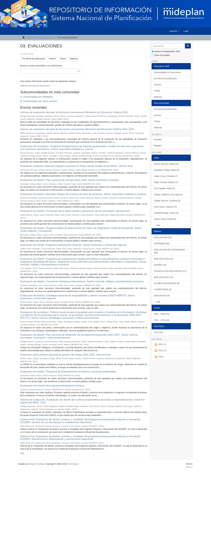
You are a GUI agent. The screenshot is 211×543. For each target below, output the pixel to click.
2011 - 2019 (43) (162, 320)
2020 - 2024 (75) (162, 314)
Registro (158, 145)
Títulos (63, 58)
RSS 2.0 (160, 350)
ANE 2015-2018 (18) (163, 259)
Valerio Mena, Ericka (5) (165, 219)
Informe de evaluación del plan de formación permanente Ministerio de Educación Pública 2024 (74, 112)
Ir (78, 71)
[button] (174, 31)
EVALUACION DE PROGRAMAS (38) (169, 251)
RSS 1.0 (160, 344)
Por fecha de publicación (33, 58)
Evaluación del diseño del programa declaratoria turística (52, 385)
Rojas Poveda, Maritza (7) (166, 182)
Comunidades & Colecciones (167, 72)
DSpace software (37, 464)
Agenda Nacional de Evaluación (35, 85)
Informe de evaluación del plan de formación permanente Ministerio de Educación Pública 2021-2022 (77, 129)
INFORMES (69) (161, 243)
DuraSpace (73, 464)
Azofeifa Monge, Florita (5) (166, 213)
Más (22, 453)
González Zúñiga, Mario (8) (166, 170)
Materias (74, 58)
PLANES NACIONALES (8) (166, 283)
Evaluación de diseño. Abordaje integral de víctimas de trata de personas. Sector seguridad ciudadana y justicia (83, 194)
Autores (52, 58)
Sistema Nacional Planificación (40, 37)
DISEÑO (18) (160, 265)
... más (157, 225)
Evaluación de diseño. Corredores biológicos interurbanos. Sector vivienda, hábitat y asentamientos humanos (82, 281)
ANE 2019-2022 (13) (163, 277)
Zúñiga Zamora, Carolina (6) (167, 200)
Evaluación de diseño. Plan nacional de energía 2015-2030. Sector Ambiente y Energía (69, 180)
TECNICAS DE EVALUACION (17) (170, 271)
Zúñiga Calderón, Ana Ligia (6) (168, 194)
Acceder (158, 139)
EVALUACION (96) (163, 237)
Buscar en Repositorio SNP (166, 51)
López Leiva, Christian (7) (166, 176)
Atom (159, 356)
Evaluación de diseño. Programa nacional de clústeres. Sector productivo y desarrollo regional (73, 245)
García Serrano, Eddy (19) (166, 164)
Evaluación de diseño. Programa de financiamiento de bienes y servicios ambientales (68, 371)
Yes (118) (158, 332)
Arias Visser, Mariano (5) (165, 207)
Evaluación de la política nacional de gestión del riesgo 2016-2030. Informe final (65, 354)
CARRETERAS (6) (162, 289)
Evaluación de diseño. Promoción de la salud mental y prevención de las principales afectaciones (75, 211)
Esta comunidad (161, 55)
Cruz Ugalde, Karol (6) (164, 188)
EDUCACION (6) (162, 295)
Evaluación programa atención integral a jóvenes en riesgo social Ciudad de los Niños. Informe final (76, 166)
